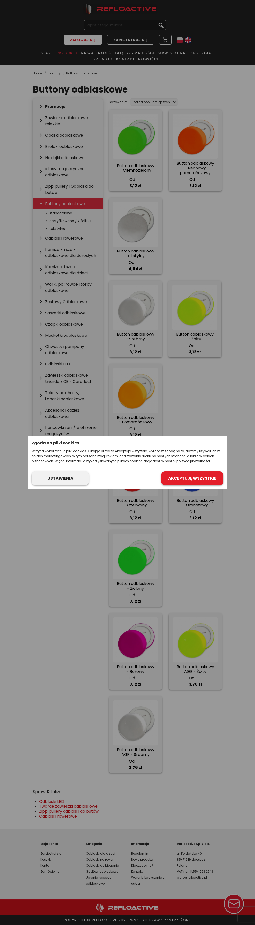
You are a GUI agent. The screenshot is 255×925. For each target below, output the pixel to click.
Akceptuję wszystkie (192, 478)
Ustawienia (60, 478)
